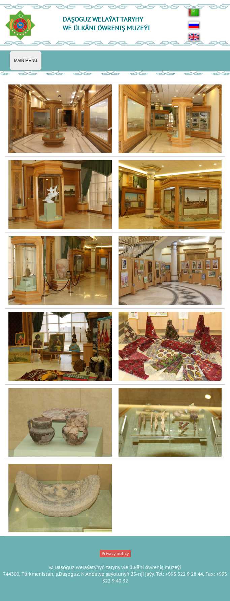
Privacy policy (115, 553)
